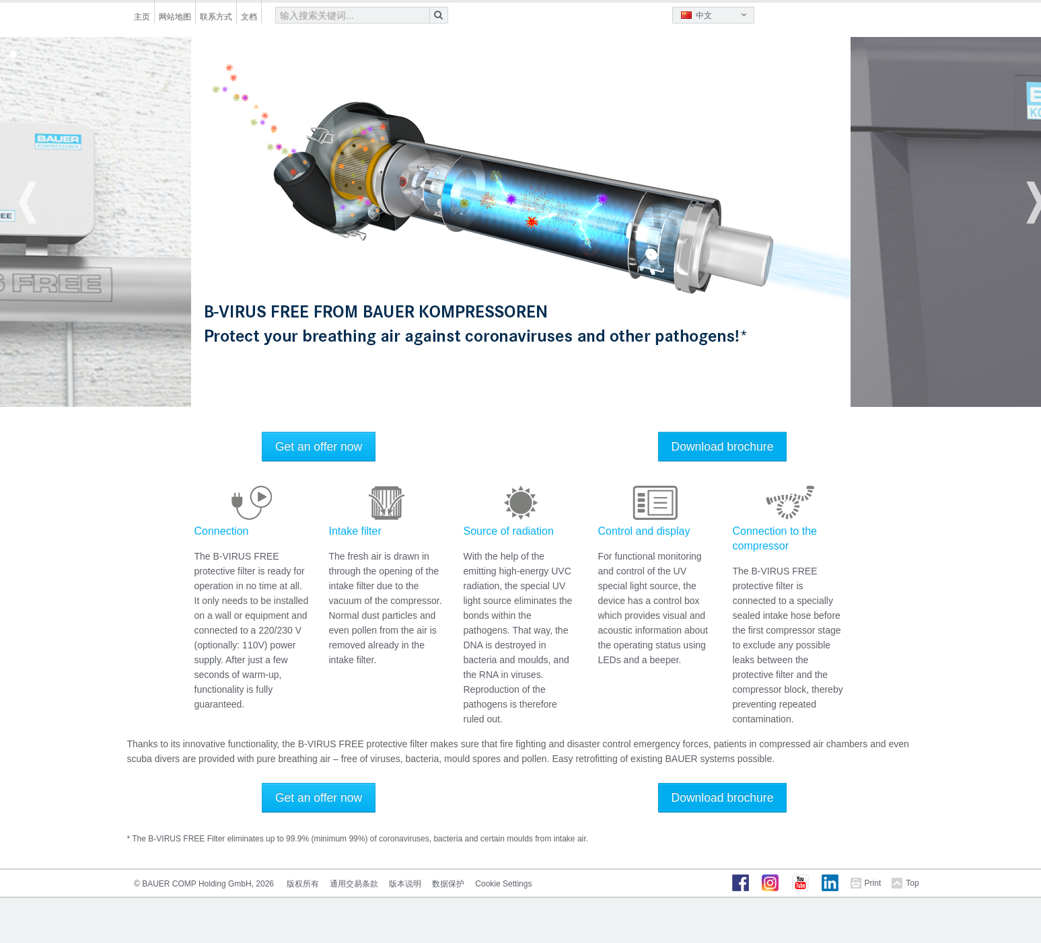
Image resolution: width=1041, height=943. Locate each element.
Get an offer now (318, 446)
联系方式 (216, 17)
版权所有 (303, 884)
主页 (142, 17)
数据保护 (448, 884)
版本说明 (405, 884)
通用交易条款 (354, 884)
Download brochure (723, 446)
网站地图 (175, 17)
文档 (249, 17)
